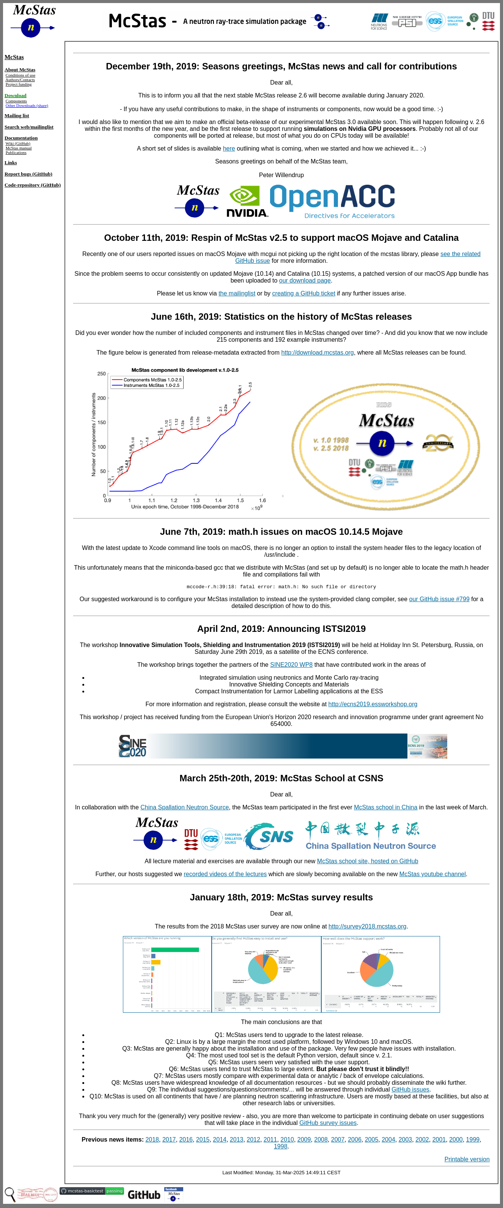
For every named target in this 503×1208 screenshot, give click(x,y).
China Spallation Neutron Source (184, 808)
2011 (270, 1140)
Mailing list (17, 115)
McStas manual (19, 148)
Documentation (21, 138)
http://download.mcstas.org (317, 352)
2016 (186, 1140)
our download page (305, 280)
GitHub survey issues (328, 1124)
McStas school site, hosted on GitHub (367, 862)
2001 (439, 1140)
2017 (169, 1140)
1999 (473, 1140)
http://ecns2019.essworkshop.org (373, 705)
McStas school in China (385, 808)
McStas (14, 57)
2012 (253, 1140)
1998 (281, 1147)
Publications (16, 152)
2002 (422, 1140)
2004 (388, 1140)
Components (16, 101)
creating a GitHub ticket (303, 293)
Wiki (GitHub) (18, 143)
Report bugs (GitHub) (28, 174)
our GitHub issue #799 (439, 600)
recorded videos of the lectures (225, 875)
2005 (372, 1140)
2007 (338, 1140)
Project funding (19, 84)
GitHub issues (410, 1090)
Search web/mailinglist (29, 127)
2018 (152, 1140)
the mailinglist (236, 293)
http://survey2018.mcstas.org (367, 927)
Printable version (467, 1160)
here (229, 148)
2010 (287, 1140)
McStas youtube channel (432, 875)
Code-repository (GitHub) (33, 185)
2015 (203, 1140)
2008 (321, 1140)
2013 (237, 1140)
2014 (219, 1140)
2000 (456, 1140)
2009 (304, 1140)
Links (11, 162)
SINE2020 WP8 (291, 666)
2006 (355, 1140)
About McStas (20, 69)
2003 (405, 1140)
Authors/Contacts (20, 79)
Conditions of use (20, 75)
